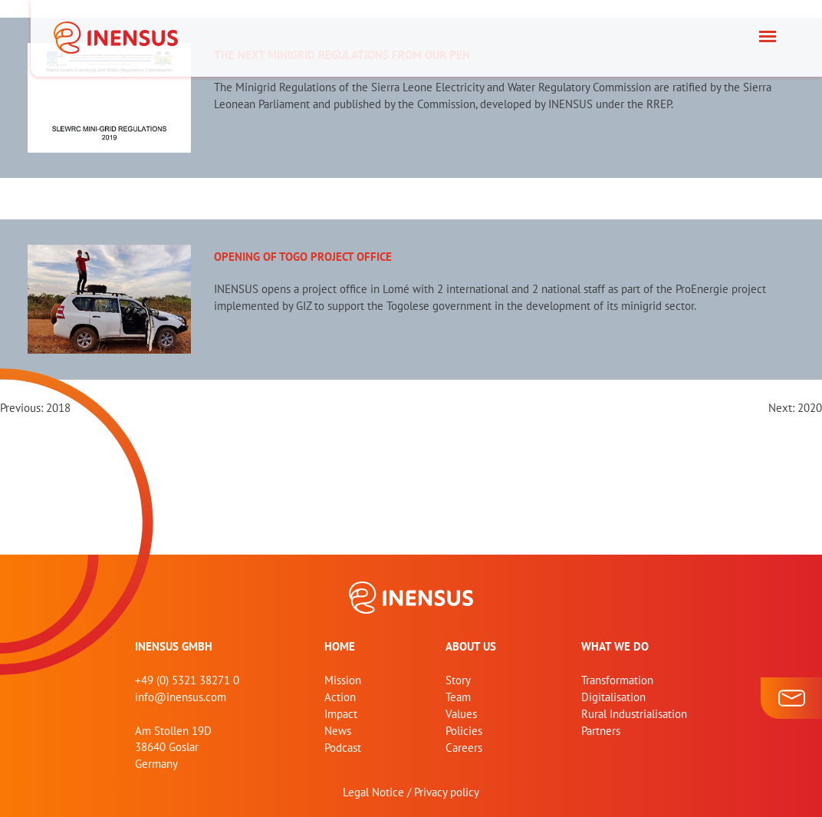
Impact (340, 714)
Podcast (342, 747)
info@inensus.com (180, 697)
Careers (464, 747)
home (339, 646)
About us (471, 646)
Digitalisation (613, 697)
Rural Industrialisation (634, 714)
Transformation (617, 680)
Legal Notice (373, 792)
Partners (600, 730)
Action (340, 697)
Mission (342, 680)
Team (458, 697)
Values (461, 714)
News (337, 730)
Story (458, 680)
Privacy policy (446, 792)
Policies (464, 730)
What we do (615, 646)
